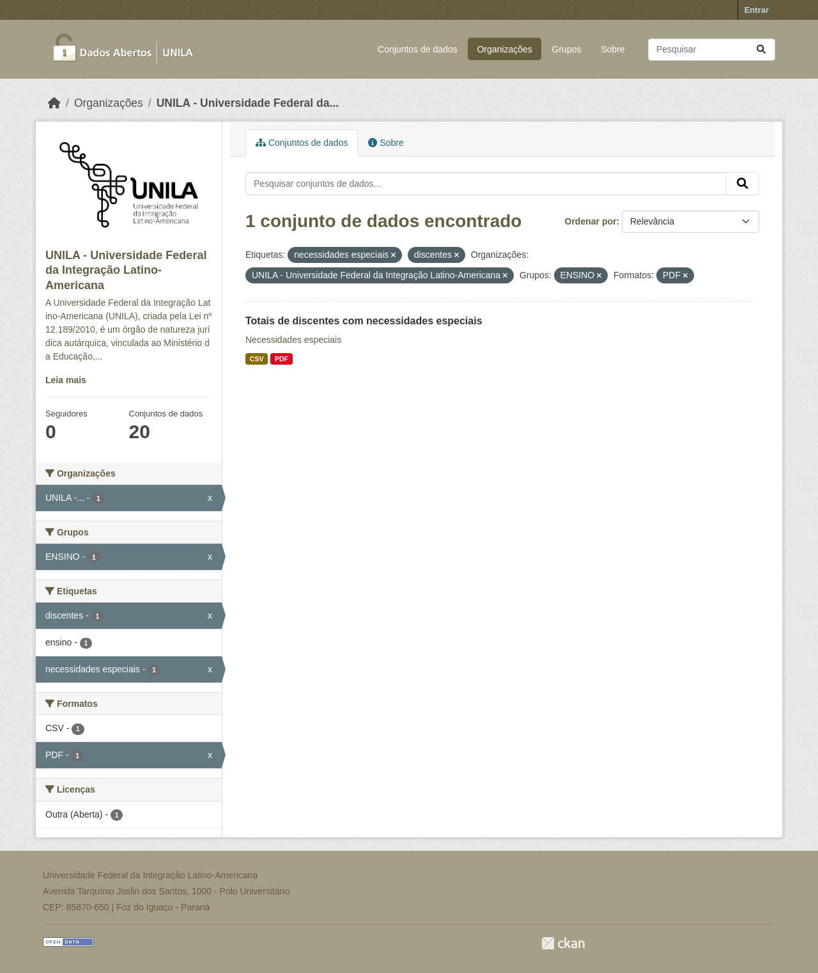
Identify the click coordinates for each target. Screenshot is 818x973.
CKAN (563, 943)
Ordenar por (591, 221)
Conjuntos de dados (418, 49)
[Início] (54, 103)
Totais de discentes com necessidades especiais (363, 320)
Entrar (757, 10)
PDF (281, 359)
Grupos (567, 49)
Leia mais (65, 380)
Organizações (504, 49)
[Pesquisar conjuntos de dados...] (711, 49)
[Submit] (761, 49)
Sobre (612, 49)
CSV (257, 359)
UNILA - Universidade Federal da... (248, 103)
